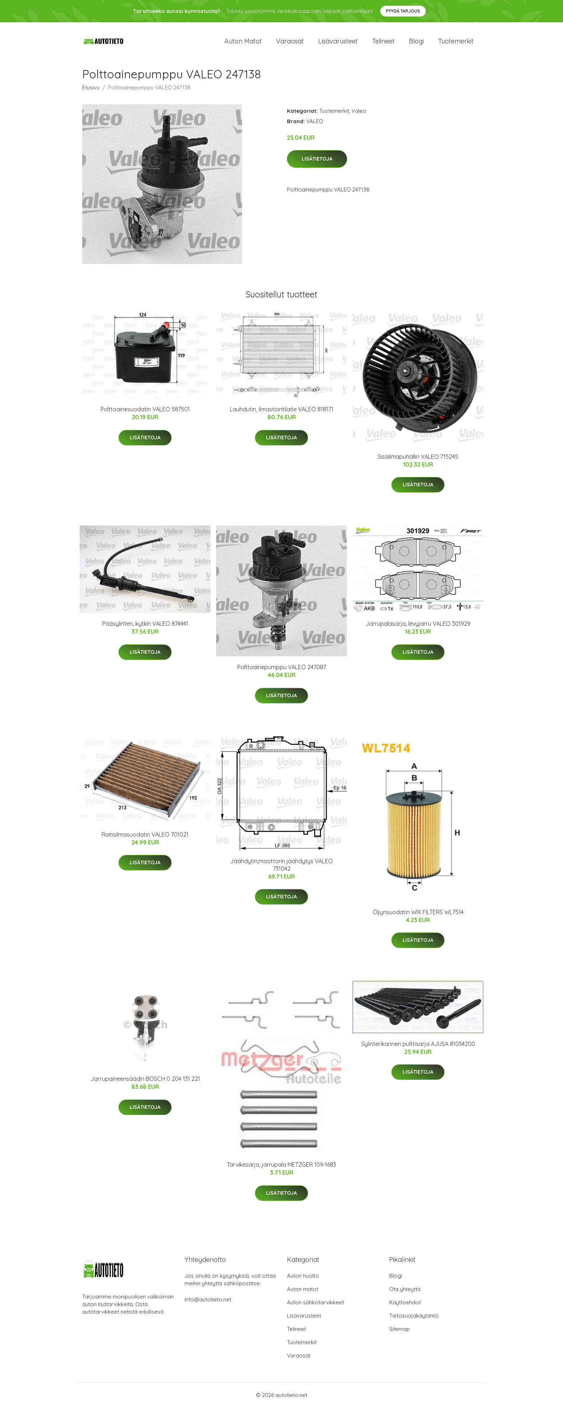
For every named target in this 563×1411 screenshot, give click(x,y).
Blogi (416, 43)
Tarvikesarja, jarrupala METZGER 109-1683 (281, 1168)
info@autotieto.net (208, 1303)
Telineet (383, 43)
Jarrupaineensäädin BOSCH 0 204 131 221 (145, 1082)
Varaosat (290, 43)
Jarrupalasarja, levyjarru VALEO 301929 (418, 627)
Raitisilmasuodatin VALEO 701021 (145, 838)
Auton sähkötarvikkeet (315, 1306)
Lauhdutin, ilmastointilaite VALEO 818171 (282, 413)
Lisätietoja (317, 162)
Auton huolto (303, 1279)
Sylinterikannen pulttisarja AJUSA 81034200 (418, 1047)
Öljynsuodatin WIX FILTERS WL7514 (418, 915)
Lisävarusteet (338, 43)
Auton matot (243, 43)
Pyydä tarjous (403, 11)
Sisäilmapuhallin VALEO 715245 (418, 460)
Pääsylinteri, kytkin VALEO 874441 (145, 627)
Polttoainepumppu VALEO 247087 (281, 671)
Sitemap (399, 1332)
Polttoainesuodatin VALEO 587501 (145, 413)
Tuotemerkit (456, 43)
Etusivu (90, 91)
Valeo (359, 114)
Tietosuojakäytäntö (413, 1319)
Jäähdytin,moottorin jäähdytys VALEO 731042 (281, 868)
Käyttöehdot (405, 1306)
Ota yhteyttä (404, 1292)
